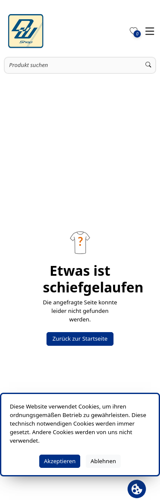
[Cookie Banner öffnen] (136, 489)
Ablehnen (103, 461)
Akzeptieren (60, 461)
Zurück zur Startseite (80, 338)
